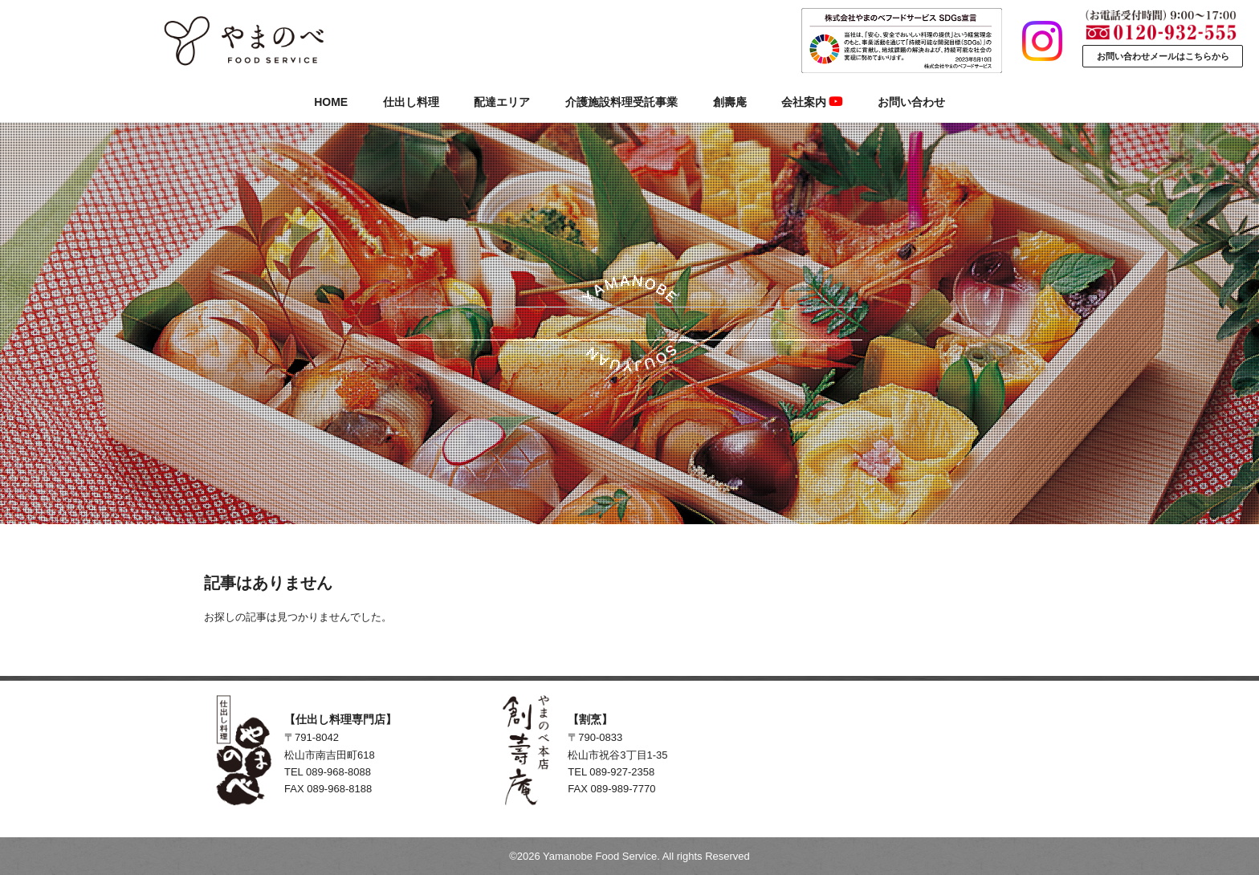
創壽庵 (730, 102)
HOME (331, 102)
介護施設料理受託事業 (621, 102)
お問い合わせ (911, 102)
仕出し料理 (411, 102)
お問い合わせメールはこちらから (1163, 56)
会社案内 (811, 102)
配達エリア (502, 102)
